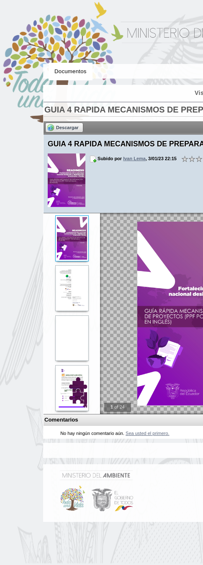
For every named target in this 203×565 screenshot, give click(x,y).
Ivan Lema (134, 158)
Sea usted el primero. (148, 433)
